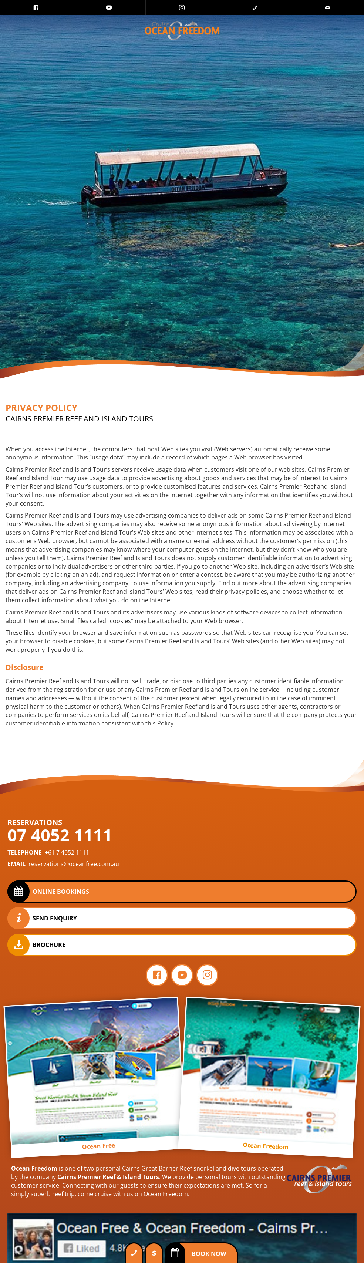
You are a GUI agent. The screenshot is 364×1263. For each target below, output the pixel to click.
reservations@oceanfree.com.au (73, 864)
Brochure (49, 945)
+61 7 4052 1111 (67, 852)
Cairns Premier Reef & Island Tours (108, 1177)
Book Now (209, 1254)
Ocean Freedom (34, 1168)
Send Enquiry (55, 918)
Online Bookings (61, 892)
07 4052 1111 (59, 835)
